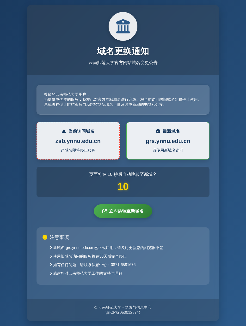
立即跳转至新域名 (123, 211)
